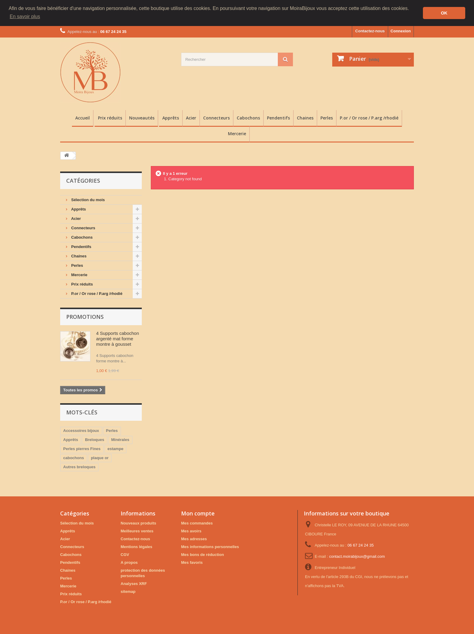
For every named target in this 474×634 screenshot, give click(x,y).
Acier (191, 117)
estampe (116, 448)
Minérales (120, 439)
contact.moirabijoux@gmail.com (357, 556)
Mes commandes (197, 523)
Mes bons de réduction (202, 554)
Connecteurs (216, 117)
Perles (326, 117)
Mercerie (237, 133)
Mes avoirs (191, 530)
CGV (125, 554)
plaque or (100, 457)
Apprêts (170, 117)
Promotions (85, 316)
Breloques (94, 439)
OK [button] (444, 13)
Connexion (401, 30)
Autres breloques (79, 466)
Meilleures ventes (137, 530)
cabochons (73, 457)
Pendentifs (278, 117)
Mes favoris (192, 562)
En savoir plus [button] (25, 16)
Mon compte (198, 513)
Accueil (82, 117)
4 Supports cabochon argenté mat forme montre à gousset (117, 338)
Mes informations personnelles (210, 546)
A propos (129, 562)
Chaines (305, 117)
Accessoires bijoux (81, 430)
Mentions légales (136, 546)
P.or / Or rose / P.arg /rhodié (369, 117)
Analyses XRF (134, 583)
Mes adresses (194, 538)
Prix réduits (110, 117)
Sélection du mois (87, 199)
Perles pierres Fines (82, 448)
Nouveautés (141, 117)
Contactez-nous (370, 30)
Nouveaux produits (138, 523)
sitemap (128, 591)
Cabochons (248, 117)
